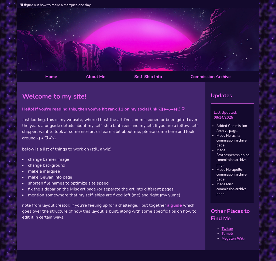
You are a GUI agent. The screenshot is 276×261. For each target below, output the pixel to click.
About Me (95, 77)
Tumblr (227, 233)
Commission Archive (211, 77)
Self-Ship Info (148, 77)
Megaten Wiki (233, 238)
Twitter (227, 228)
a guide (174, 205)
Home (51, 77)
